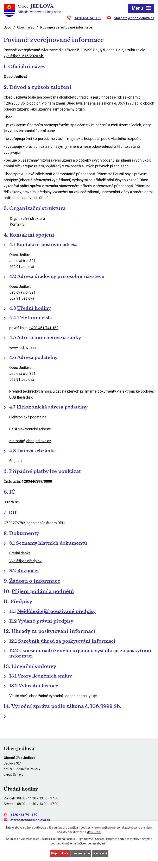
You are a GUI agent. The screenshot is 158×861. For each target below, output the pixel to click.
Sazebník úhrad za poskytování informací (66, 641)
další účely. (94, 832)
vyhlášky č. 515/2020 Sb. (24, 56)
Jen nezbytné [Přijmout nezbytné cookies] (81, 853)
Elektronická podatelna (27, 417)
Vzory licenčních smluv (45, 676)
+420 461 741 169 (87, 18)
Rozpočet (28, 570)
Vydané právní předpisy (45, 621)
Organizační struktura (27, 218)
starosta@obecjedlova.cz (134, 18)
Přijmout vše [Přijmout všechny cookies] (59, 853)
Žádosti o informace (34, 581)
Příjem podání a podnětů (43, 591)
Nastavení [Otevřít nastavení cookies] (100, 853)
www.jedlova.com (24, 347)
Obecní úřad (25, 27)
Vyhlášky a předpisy (25, 561)
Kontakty (17, 224)
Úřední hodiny (34, 308)
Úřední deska (20, 553)
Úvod (7, 27)
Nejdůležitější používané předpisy (56, 611)
